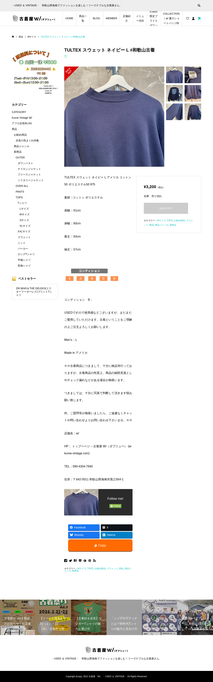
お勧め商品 (100, 568)
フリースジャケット (29, 174)
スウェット (112, 568)
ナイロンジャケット (29, 168)
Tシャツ (22, 202)
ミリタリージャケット (31, 180)
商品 (121, 568)
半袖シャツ (24, 259)
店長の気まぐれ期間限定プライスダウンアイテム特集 (153, 18)
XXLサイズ (24, 231)
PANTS (20, 191)
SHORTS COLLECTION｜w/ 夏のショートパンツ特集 (171, 18)
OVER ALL (22, 185)
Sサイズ (24, 220)
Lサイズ (24, 208)
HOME (69, 18)
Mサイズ (82, 568)
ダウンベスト (25, 163)
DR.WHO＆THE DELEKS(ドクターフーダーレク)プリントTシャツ (34, 292)
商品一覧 (83, 18)
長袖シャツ (24, 265)
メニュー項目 (140, 18)
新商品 (75, 570)
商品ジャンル (161, 225)
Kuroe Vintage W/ (22, 117)
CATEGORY (19, 112)
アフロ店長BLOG (22, 123)
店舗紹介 (126, 18)
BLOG (96, 18)
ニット (21, 242)
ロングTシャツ (26, 254)
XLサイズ (25, 225)
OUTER (20, 157)
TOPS (90, 568)
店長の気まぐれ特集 (27, 140)
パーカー (23, 248)
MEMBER (111, 18)
